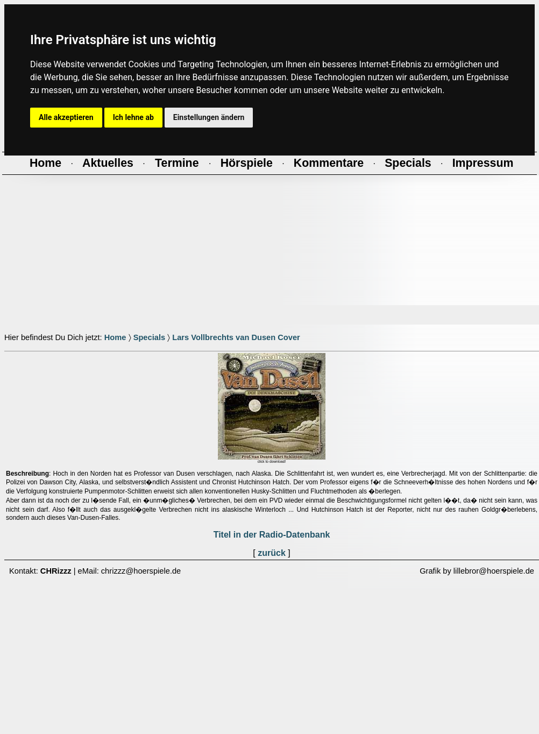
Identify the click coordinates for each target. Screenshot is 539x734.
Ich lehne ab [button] (133, 117)
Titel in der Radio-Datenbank (272, 534)
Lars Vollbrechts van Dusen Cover (236, 337)
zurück (272, 552)
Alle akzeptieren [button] (66, 117)
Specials (149, 337)
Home (115, 337)
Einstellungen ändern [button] (209, 117)
